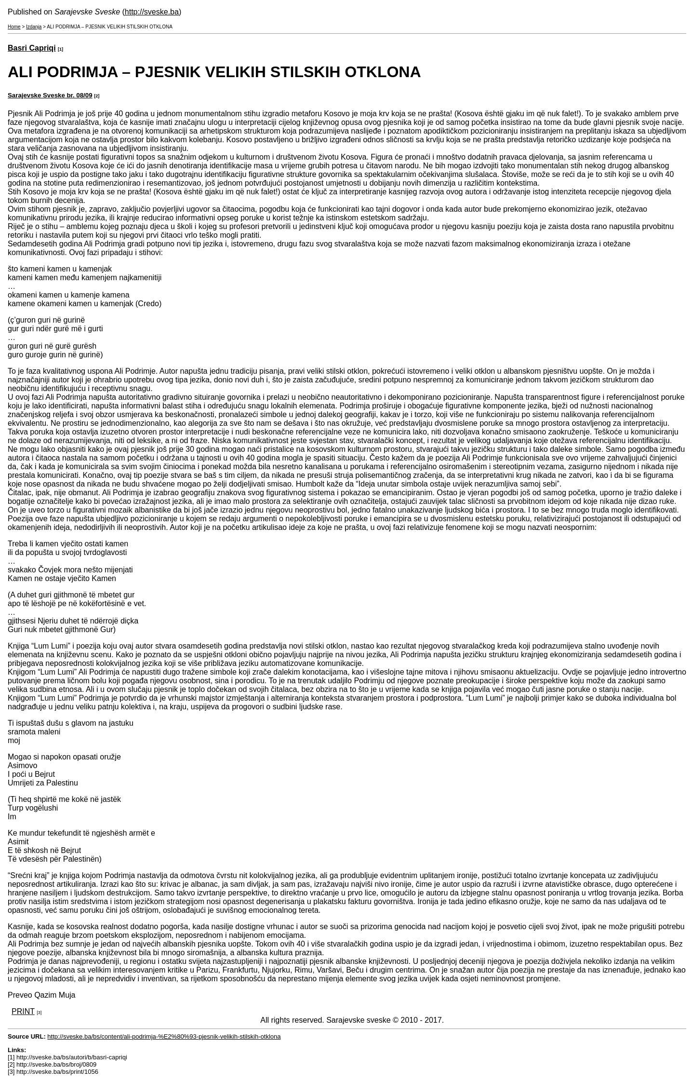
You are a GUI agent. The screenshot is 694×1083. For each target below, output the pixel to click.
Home (14, 26)
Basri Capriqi (32, 48)
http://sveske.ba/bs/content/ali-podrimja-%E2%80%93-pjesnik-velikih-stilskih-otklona (163, 1036)
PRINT (23, 1011)
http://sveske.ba (152, 12)
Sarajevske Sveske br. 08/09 (50, 95)
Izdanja (33, 26)
